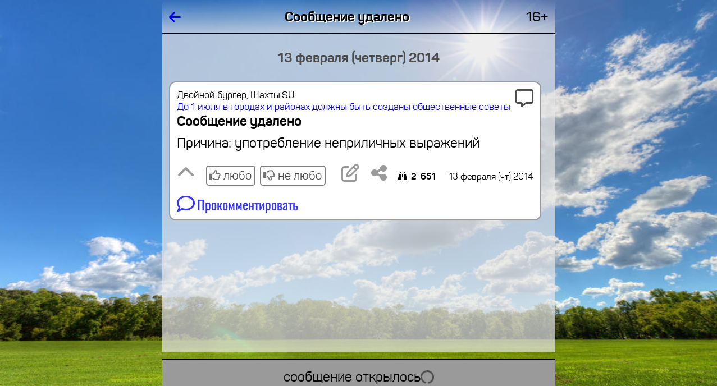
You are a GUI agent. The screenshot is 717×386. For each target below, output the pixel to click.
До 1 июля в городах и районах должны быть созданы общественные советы (343, 107)
